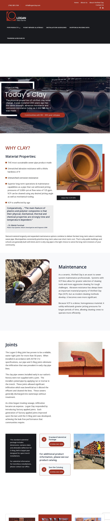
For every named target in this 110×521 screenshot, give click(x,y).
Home (76, 3)
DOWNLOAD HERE (56, 444)
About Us (84, 3)
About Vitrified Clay (96, 3)
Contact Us (100, 5)
